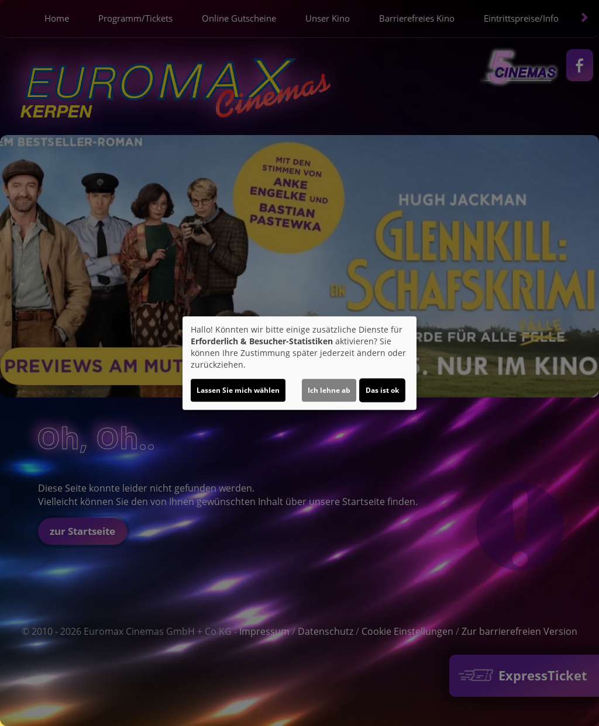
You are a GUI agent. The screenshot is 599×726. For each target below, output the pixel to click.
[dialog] (299, 363)
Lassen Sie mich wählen (238, 390)
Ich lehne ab (329, 390)
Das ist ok (382, 390)
